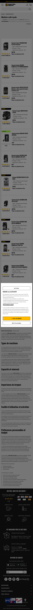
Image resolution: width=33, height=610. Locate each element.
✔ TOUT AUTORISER (17, 318)
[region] (16, 305)
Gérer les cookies (16, 323)
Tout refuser (16, 288)
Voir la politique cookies (8, 304)
